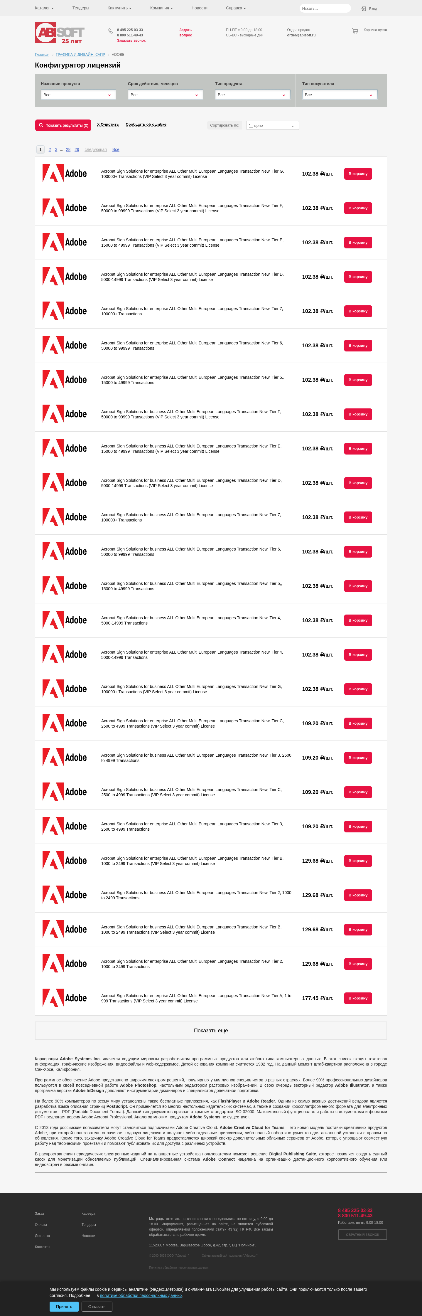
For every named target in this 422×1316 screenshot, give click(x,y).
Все (115, 149)
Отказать (97, 1306)
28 (68, 149)
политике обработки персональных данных (141, 1295)
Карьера (88, 1213)
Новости (199, 8)
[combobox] (78, 95)
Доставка (42, 1236)
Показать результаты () (66, 125)
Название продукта (60, 83)
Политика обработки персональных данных (178, 1267)
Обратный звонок (362, 1234)
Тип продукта (228, 83)
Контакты (42, 1247)
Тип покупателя (318, 83)
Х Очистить (108, 124)
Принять (64, 1306)
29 (77, 149)
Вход (373, 9)
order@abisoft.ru (301, 35)
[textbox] (273, 125)
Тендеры (80, 8)
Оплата (41, 1225)
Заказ (39, 1213)
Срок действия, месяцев (153, 83)
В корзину (358, 173)
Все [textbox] (46, 94)
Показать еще (211, 1031)
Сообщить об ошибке (146, 124)
